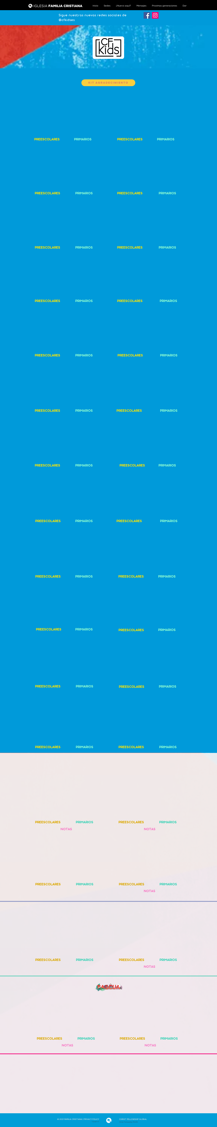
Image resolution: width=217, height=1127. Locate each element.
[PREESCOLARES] (47, 140)
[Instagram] (155, 15)
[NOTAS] (66, 829)
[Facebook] (147, 15)
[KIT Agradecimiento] (108, 82)
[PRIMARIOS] (83, 140)
